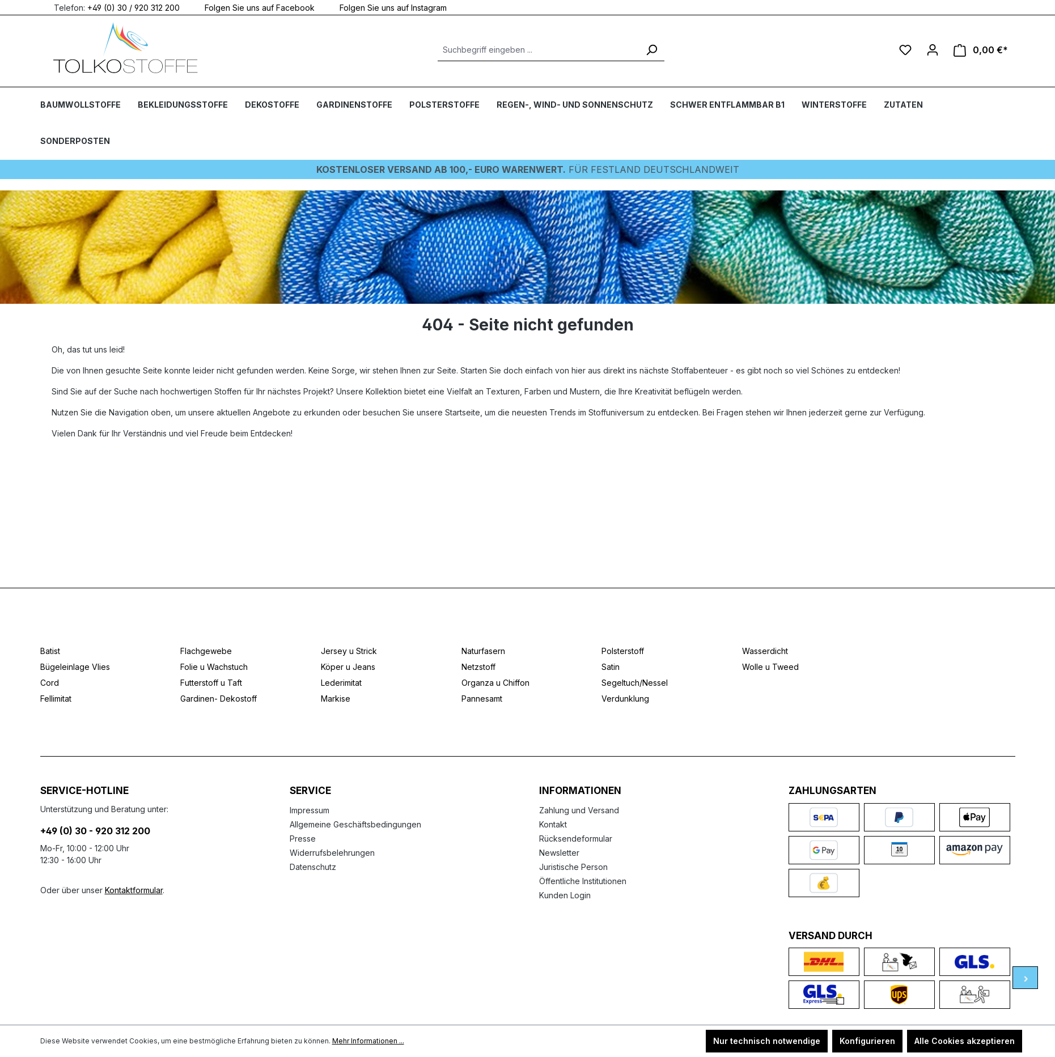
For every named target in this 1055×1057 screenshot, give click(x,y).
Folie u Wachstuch (214, 667)
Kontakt (553, 824)
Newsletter (559, 853)
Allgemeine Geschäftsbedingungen (355, 824)
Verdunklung (625, 698)
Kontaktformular (134, 890)
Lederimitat (341, 682)
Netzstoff (478, 667)
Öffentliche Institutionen (582, 881)
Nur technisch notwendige (766, 1041)
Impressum (309, 810)
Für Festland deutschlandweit (527, 169)
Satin (610, 667)
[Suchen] (651, 50)
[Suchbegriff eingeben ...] (538, 50)
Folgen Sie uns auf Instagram (386, 7)
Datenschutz (313, 867)
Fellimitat (55, 698)
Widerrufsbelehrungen (332, 853)
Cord (49, 682)
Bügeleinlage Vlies (75, 667)
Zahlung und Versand (579, 810)
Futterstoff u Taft (211, 682)
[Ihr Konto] (932, 50)
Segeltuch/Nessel (634, 682)
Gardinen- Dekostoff (218, 698)
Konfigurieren (867, 1041)
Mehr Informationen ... (368, 1041)
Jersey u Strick (349, 651)
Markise (335, 698)
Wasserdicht (765, 651)
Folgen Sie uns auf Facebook (253, 7)
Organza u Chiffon (495, 682)
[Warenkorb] (980, 50)
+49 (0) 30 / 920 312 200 (133, 7)
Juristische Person (573, 867)
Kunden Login (565, 895)
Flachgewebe (206, 651)
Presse (303, 838)
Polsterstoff (622, 651)
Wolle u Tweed (770, 667)
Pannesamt (481, 698)
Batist (50, 651)
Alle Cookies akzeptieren (964, 1041)
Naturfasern (483, 651)
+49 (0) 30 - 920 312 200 (95, 831)
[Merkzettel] (905, 50)
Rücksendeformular (575, 838)
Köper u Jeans (348, 667)
